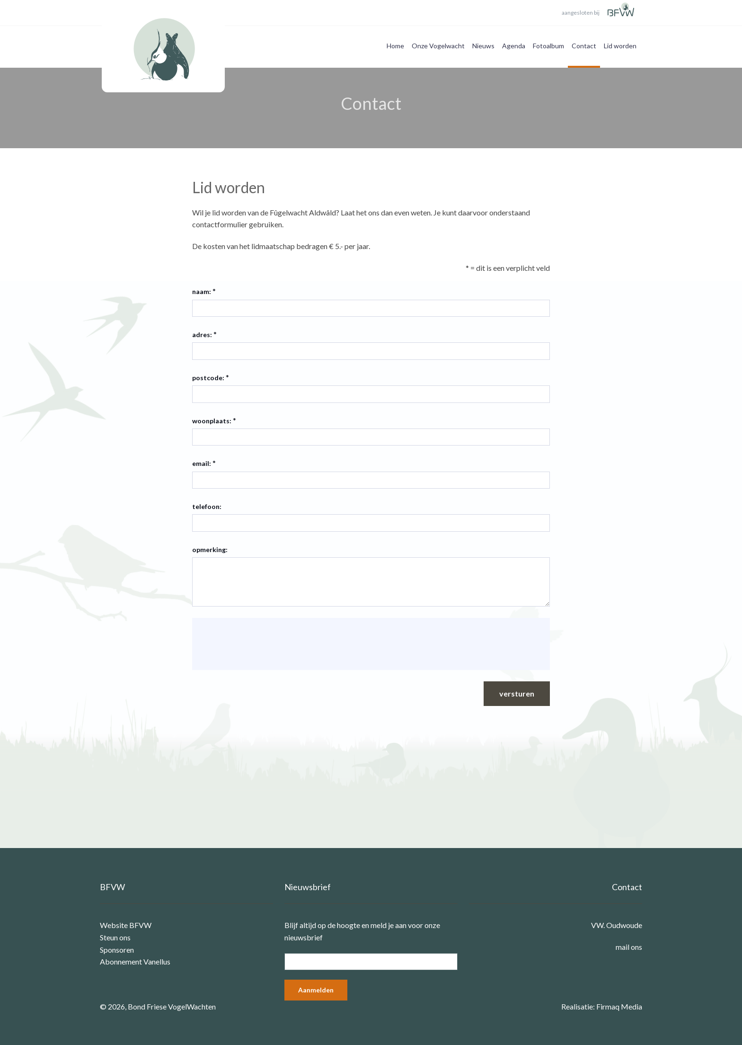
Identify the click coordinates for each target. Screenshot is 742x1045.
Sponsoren (117, 949)
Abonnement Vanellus (135, 961)
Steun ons (115, 937)
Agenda (513, 46)
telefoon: (206, 506)
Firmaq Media (619, 1006)
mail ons (629, 946)
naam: (201, 291)
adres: (202, 334)
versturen (516, 693)
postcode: (208, 378)
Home (395, 46)
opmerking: (210, 549)
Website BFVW (125, 924)
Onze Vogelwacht (438, 46)
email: (201, 463)
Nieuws (483, 46)
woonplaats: (211, 421)
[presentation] (272, 643)
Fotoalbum (548, 46)
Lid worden (620, 46)
